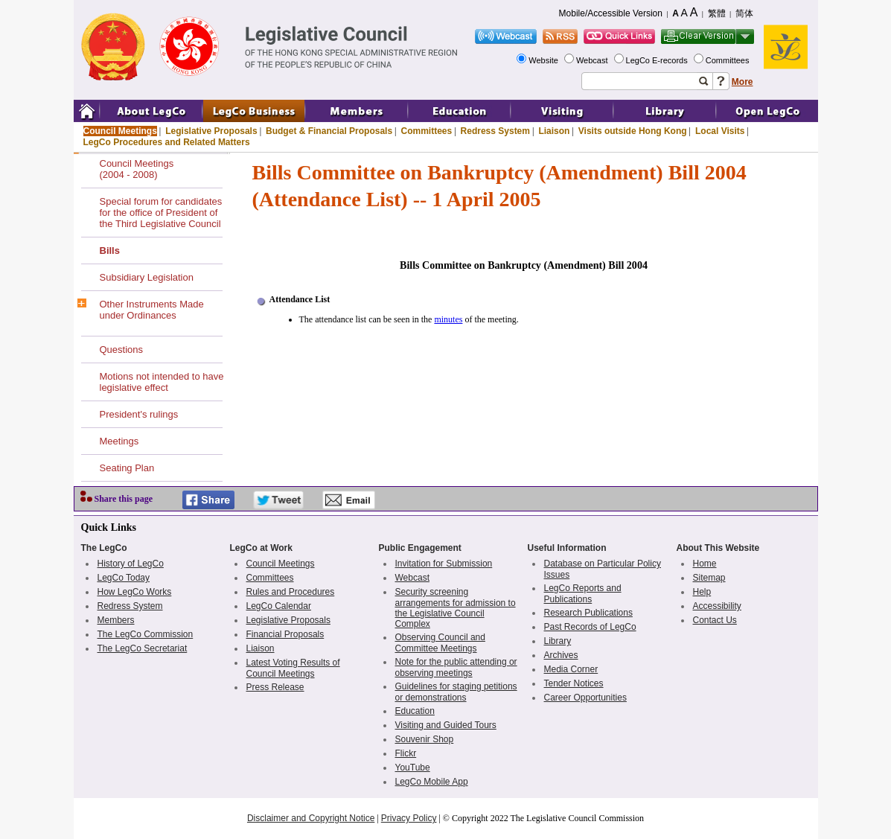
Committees (729, 60)
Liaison (553, 131)
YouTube (412, 767)
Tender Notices (574, 683)
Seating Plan (127, 467)
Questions (122, 349)
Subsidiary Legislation (147, 277)
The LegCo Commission (146, 634)
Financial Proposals (285, 634)
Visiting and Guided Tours (445, 725)
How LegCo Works (135, 592)
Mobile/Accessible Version (610, 13)
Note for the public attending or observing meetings (456, 667)
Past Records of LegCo (590, 627)
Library (558, 641)
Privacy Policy (409, 818)
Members (116, 620)
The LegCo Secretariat (143, 648)
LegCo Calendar (278, 606)
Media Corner (571, 669)
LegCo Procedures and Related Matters (166, 142)
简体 (744, 13)
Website (544, 60)
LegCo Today (124, 577)
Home (705, 563)
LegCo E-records (658, 60)
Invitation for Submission (444, 563)
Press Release (275, 687)
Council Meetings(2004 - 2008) (137, 169)
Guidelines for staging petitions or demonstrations (456, 692)
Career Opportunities (585, 697)
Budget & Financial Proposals (329, 131)
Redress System (495, 131)
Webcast (593, 60)
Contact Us (715, 620)
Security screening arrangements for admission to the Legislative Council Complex (455, 608)
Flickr (406, 753)
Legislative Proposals (211, 131)
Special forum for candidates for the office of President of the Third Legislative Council (161, 212)
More (742, 82)
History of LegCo (131, 563)
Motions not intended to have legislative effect (162, 382)
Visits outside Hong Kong (632, 131)
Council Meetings (120, 131)
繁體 (717, 13)
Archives (561, 655)
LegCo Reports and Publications (583, 593)
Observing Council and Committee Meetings (440, 643)
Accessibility (717, 606)
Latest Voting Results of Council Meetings (293, 668)
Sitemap (709, 577)
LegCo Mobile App (431, 781)
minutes (448, 319)
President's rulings (139, 414)
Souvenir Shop (424, 739)
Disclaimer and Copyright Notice (310, 818)
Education (415, 711)
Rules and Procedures (290, 592)
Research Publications (588, 612)
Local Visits (719, 131)
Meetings (119, 441)
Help (702, 592)
